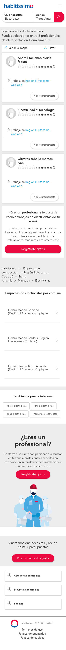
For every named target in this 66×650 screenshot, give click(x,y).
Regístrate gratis (33, 474)
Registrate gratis (33, 249)
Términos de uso (32, 629)
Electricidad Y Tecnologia (36, 110)
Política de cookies (32, 638)
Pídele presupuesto (44, 96)
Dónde (40, 15)
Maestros (24, 280)
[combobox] (17, 17)
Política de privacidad (32, 634)
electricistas (16, 406)
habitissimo (9, 268)
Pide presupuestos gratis (33, 558)
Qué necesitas (13, 15)
